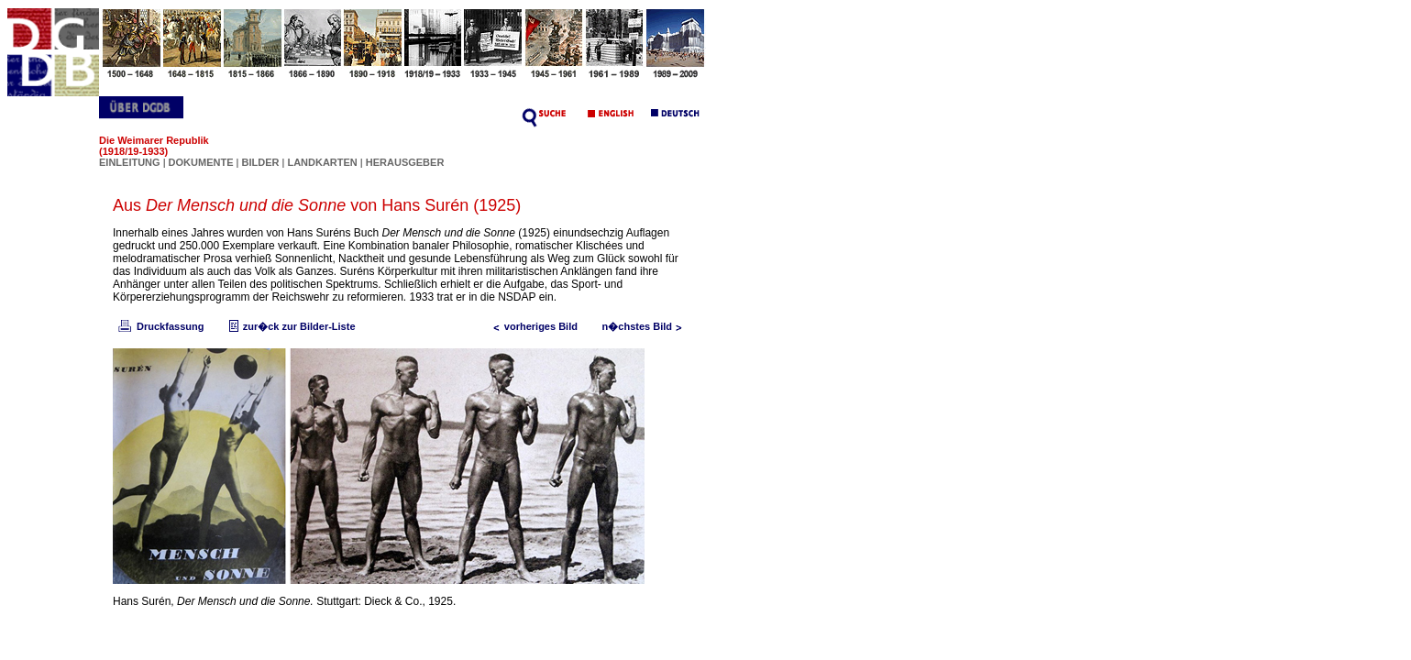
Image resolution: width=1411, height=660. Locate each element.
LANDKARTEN (323, 162)
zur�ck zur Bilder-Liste (290, 326)
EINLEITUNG (129, 162)
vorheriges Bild (532, 326)
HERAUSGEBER (405, 162)
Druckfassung (160, 326)
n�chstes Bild (646, 326)
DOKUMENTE (203, 162)
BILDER (261, 162)
